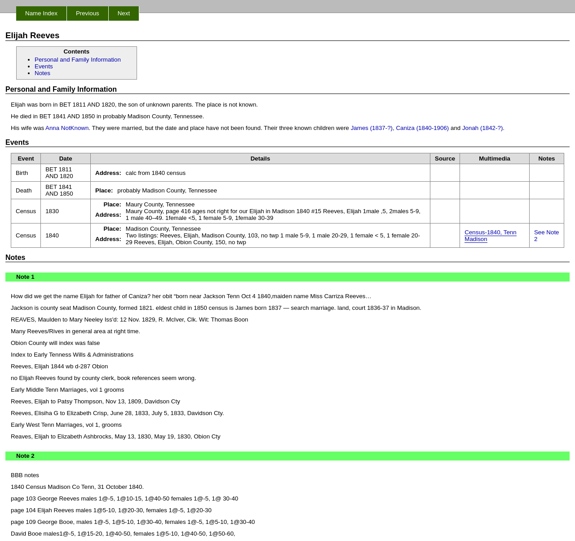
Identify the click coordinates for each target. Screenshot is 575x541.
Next (124, 13)
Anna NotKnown (66, 128)
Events (44, 66)
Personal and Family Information (78, 59)
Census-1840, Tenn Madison (490, 235)
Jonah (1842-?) (482, 128)
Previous (87, 13)
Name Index (41, 13)
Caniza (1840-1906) (422, 128)
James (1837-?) (372, 128)
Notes (42, 73)
